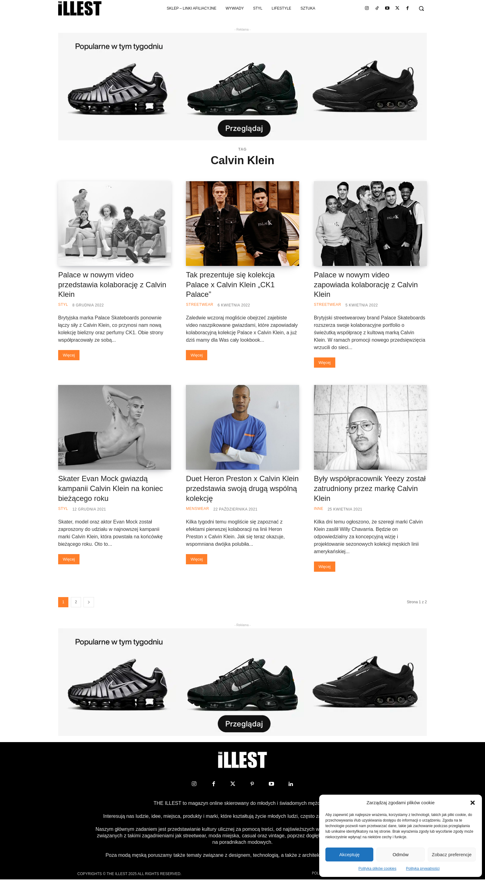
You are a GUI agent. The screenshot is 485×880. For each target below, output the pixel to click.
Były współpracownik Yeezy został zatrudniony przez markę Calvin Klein (370, 488)
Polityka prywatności (423, 868)
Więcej (69, 355)
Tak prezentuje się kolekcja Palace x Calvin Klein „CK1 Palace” (230, 285)
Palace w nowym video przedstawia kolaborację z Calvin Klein (112, 285)
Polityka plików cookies (377, 868)
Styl (63, 304)
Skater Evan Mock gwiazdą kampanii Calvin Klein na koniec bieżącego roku (110, 488)
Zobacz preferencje (451, 854)
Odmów (401, 854)
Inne (319, 508)
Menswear (197, 508)
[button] (473, 803)
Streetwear (199, 304)
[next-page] (89, 602)
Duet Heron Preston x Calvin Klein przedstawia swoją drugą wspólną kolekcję (242, 488)
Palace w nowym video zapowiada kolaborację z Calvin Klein (366, 285)
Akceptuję (349, 854)
